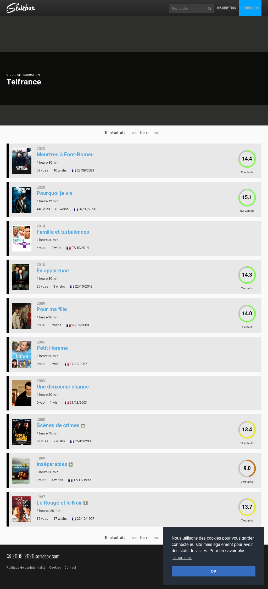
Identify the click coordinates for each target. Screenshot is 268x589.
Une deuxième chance (63, 387)
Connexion (250, 7)
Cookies (55, 567)
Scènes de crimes (58, 425)
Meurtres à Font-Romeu (65, 154)
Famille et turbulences (63, 232)
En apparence (53, 270)
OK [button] (213, 571)
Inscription (226, 7)
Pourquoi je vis (54, 193)
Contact (70, 567)
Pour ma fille (52, 309)
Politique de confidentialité (26, 567)
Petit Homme (52, 348)
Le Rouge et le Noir (59, 503)
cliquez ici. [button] (182, 558)
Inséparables (52, 464)
